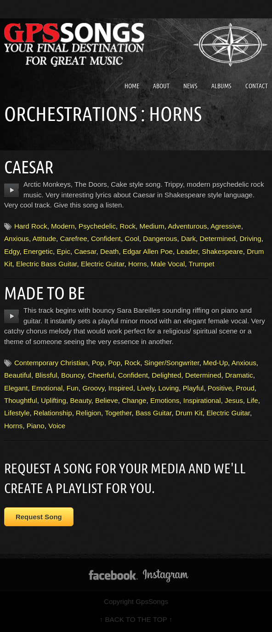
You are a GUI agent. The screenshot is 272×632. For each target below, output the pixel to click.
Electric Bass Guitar (46, 264)
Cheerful (101, 375)
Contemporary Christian (51, 363)
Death (109, 251)
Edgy (12, 251)
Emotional (47, 388)
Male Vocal (168, 264)
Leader (187, 251)
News (190, 86)
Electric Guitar (103, 264)
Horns (137, 264)
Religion (88, 413)
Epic (63, 251)
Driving (250, 238)
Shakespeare (222, 251)
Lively (145, 388)
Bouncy (72, 375)
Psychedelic (97, 226)
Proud (245, 388)
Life (252, 400)
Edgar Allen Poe (148, 251)
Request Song (39, 517)
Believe (106, 400)
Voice (56, 426)
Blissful (46, 375)
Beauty (80, 400)
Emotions (164, 400)
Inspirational (202, 400)
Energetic (38, 251)
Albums (221, 86)
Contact (256, 86)
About (161, 86)
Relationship (53, 413)
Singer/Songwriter (171, 363)
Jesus (234, 400)
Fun (73, 388)
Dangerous (160, 238)
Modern (63, 226)
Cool (132, 238)
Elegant (16, 388)
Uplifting (53, 400)
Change (134, 400)
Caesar (29, 167)
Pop (98, 363)
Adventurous (187, 226)
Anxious (16, 238)
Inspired (120, 388)
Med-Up (215, 363)
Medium (152, 226)
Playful (193, 388)
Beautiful (17, 375)
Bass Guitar (154, 413)
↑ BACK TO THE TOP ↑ (136, 619)
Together (118, 413)
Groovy (93, 388)
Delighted (166, 375)
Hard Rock (30, 226)
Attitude (45, 238)
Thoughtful (20, 400)
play (11, 190)
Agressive (225, 226)
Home (132, 86)
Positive (220, 388)
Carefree (73, 238)
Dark (188, 238)
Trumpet (201, 264)
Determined (218, 238)
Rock (128, 226)
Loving (168, 388)
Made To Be (44, 293)
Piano (36, 426)
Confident (106, 238)
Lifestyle (17, 413)
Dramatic (239, 375)
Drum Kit (189, 413)
